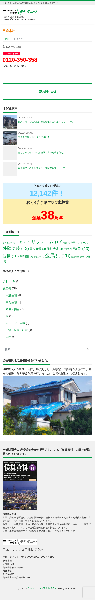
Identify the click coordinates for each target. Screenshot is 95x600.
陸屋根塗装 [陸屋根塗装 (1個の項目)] (77, 257)
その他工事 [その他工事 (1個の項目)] (9, 243)
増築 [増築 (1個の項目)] (66, 243)
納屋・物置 (12, 309)
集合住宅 (11, 302)
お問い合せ (47, 91)
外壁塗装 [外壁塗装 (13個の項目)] (16, 248)
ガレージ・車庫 (15, 323)
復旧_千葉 (9, 281)
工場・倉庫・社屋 (17, 330)
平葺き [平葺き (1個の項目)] (68, 249)
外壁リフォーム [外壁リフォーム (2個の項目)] (81, 242)
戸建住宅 (11, 295)
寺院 (8, 337)
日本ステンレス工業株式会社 (42, 588)
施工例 (7, 288)
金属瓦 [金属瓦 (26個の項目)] (57, 255)
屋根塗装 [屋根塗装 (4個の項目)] (55, 249)
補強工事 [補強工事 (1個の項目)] (39, 257)
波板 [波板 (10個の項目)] (11, 256)
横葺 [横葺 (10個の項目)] (81, 248)
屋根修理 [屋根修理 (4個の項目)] (38, 249)
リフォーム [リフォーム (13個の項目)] (47, 242)
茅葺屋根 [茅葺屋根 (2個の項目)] (26, 256)
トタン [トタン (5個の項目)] (23, 242)
